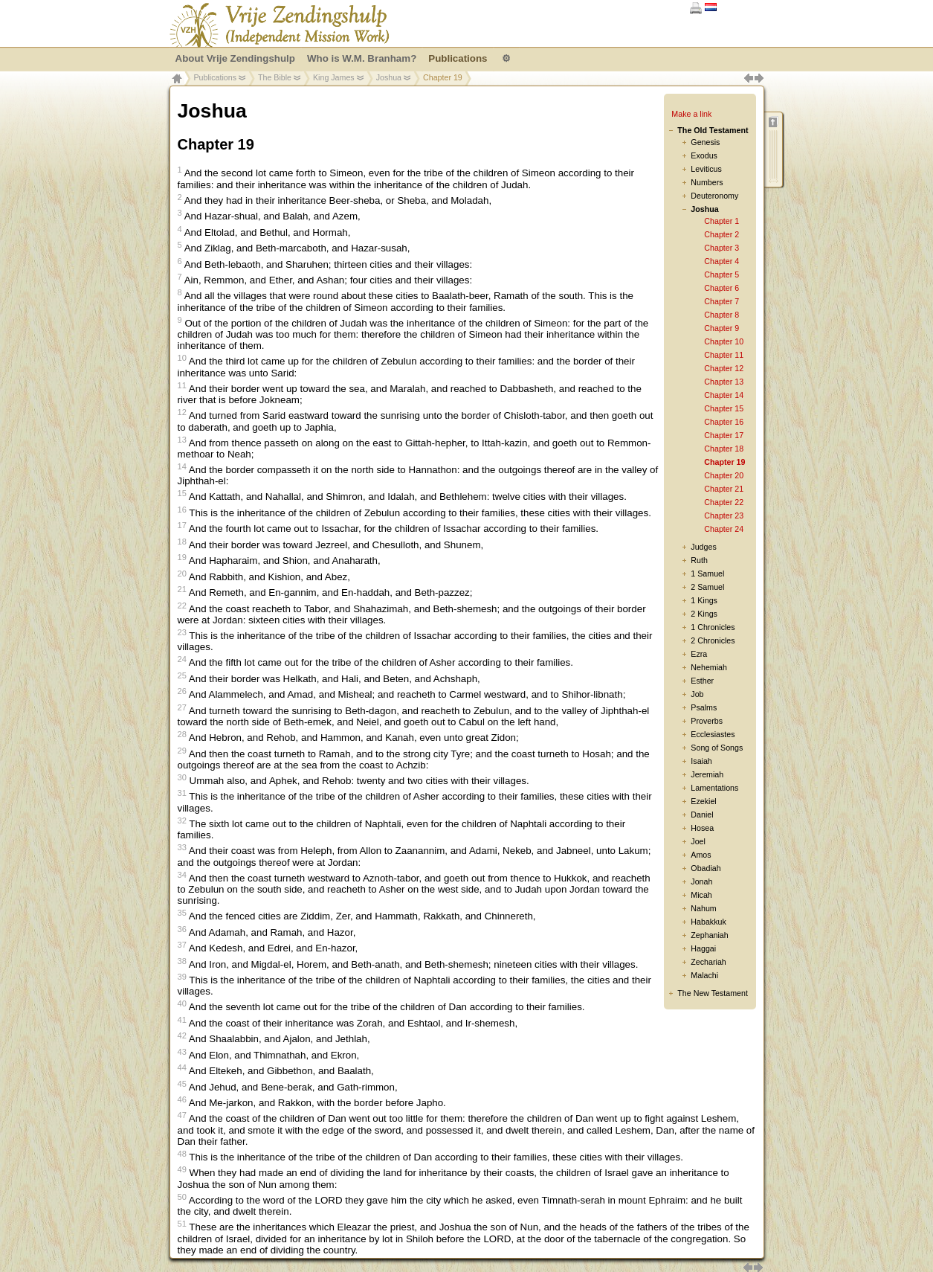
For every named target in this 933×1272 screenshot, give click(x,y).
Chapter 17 (723, 435)
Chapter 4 (721, 261)
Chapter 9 (721, 328)
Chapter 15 (723, 408)
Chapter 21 (723, 488)
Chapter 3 (721, 247)
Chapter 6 (721, 287)
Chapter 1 (721, 220)
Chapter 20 (723, 475)
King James (334, 77)
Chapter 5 (721, 274)
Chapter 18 (723, 448)
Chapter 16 (723, 421)
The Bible (274, 77)
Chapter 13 (723, 381)
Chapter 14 (723, 395)
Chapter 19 (724, 461)
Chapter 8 (721, 314)
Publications (215, 77)
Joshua (388, 77)
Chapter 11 (723, 354)
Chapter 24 (723, 528)
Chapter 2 (721, 234)
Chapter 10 (723, 341)
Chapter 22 (723, 502)
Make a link (691, 113)
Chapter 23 (723, 515)
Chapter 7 (721, 301)
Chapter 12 (723, 368)
